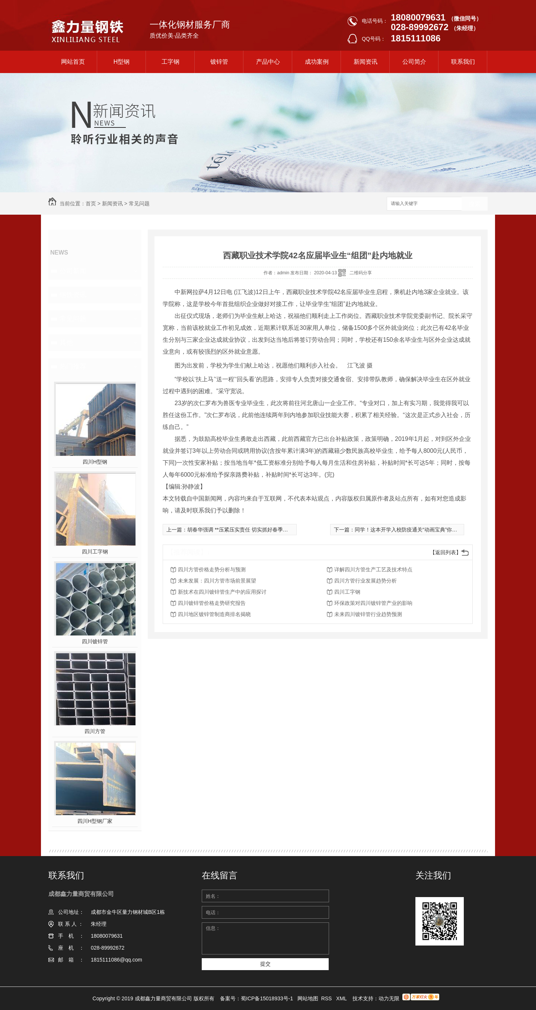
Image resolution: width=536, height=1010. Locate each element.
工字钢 (170, 62)
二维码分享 (361, 272)
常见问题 (139, 203)
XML (342, 998)
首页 (91, 203)
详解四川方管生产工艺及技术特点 (373, 569)
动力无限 (389, 998)
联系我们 (463, 62)
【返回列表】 (445, 552)
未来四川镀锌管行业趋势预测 (368, 614)
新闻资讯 (365, 62)
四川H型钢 (95, 462)
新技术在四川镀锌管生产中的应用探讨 (222, 592)
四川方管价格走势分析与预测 (212, 569)
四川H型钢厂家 (94, 821)
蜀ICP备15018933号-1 (267, 998)
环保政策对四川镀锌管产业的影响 (373, 603)
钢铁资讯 (73, 295)
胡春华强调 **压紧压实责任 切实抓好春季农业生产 (245, 530)
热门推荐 (73, 366)
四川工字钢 (95, 552)
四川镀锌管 (95, 641)
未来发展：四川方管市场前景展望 (217, 581)
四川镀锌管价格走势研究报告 (212, 603)
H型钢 (122, 62)
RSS (327, 998)
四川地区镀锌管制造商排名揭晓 (214, 614)
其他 (66, 342)
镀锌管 (219, 62)
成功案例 (317, 62)
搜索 (475, 204)
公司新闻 (73, 271)
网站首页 (73, 62)
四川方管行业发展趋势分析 (365, 581)
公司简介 (414, 62)
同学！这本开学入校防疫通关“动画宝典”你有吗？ (411, 530)
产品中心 (268, 62)
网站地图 (307, 998)
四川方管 (94, 731)
